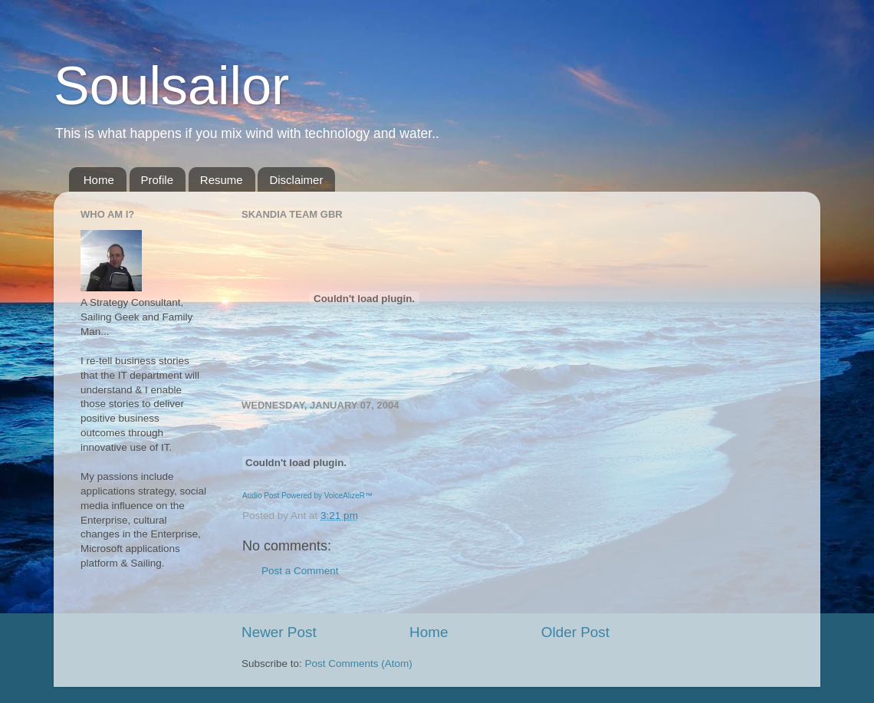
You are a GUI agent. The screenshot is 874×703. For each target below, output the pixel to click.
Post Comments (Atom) (358, 663)
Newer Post (279, 632)
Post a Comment (300, 571)
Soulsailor (171, 86)
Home (99, 179)
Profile (157, 179)
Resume (221, 179)
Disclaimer (296, 179)
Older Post (575, 632)
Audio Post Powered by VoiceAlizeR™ (307, 495)
